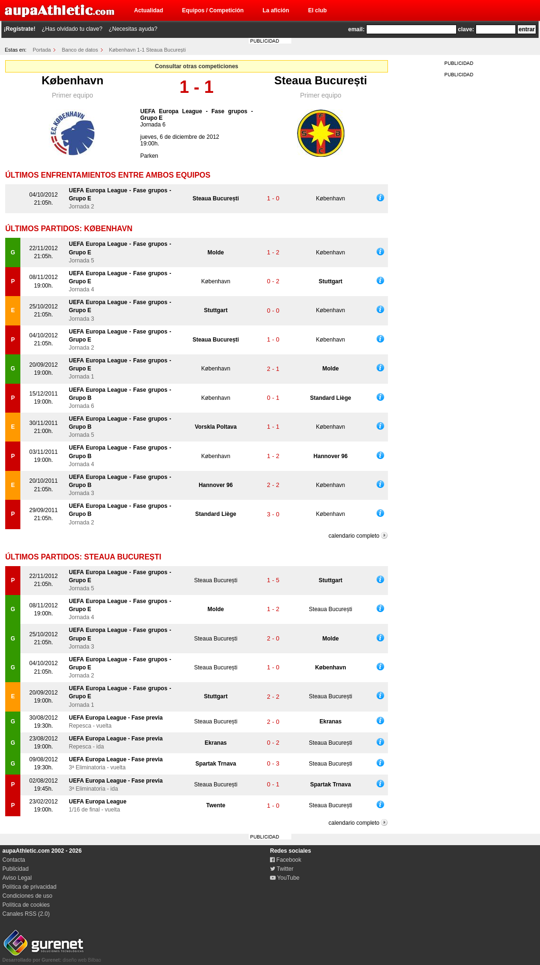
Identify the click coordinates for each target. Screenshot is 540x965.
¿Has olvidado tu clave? (72, 29)
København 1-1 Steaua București (147, 50)
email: (356, 29)
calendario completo (354, 535)
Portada (42, 50)
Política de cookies (26, 905)
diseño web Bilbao (51, 957)
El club (317, 10)
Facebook (285, 860)
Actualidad (148, 10)
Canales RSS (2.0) (26, 914)
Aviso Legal (17, 878)
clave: (466, 29)
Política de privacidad (29, 887)
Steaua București (320, 80)
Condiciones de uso (27, 896)
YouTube (284, 878)
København (73, 80)
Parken (149, 156)
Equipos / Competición (212, 10)
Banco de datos (80, 50)
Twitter (281, 869)
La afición (275, 10)
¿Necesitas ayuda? (132, 29)
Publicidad (15, 869)
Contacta (13, 860)
